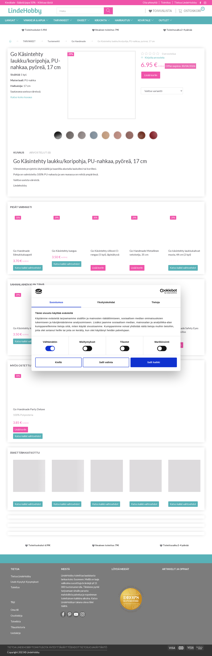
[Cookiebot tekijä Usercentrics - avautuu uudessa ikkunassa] (162, 291)
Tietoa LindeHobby (185, 2)
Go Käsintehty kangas (64, 250)
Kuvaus (18, 152)
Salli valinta (106, 362)
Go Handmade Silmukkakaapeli (22, 252)
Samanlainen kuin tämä (27, 284)
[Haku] (108, 11)
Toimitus (166, 2)
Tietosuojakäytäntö (93, 647)
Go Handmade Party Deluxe (29, 409)
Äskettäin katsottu (25, 452)
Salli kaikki (153, 362)
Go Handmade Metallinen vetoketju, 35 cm (144, 252)
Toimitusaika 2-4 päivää (179, 30)
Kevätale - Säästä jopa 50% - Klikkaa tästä (29, 2)
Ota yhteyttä (150, 2)
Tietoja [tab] (156, 302)
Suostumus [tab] (56, 302)
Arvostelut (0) (40, 152)
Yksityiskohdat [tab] (106, 302)
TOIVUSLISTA (160, 11)
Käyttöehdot (70, 647)
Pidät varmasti (21, 207)
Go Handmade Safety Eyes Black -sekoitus (183, 330)
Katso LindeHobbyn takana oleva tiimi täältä (79, 602)
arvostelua (169, 53)
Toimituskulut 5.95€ (36, 30)
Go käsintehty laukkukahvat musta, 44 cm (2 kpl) (184, 252)
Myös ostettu (20, 365)
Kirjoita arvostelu (154, 57)
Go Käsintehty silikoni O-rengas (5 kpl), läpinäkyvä (105, 252)
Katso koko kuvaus (21, 97)
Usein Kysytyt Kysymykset (25, 581)
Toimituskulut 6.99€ (39, 545)
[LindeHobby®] (24, 10)
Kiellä (58, 362)
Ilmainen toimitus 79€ (107, 30)
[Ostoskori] (191, 10)
